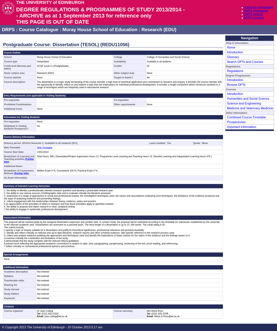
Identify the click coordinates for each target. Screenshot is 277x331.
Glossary (233, 57)
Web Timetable (44, 147)
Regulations (235, 71)
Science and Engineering (244, 103)
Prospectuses (236, 122)
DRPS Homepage (256, 10)
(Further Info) (21, 173)
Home (231, 47)
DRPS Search (253, 14)
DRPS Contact (254, 17)
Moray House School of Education (100, 29)
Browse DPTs (236, 84)
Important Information (241, 127)
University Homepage (258, 7)
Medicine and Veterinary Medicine (250, 108)
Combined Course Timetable (246, 117)
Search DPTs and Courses (245, 62)
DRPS (8, 29)
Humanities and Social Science (248, 98)
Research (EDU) (158, 29)
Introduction (235, 52)
